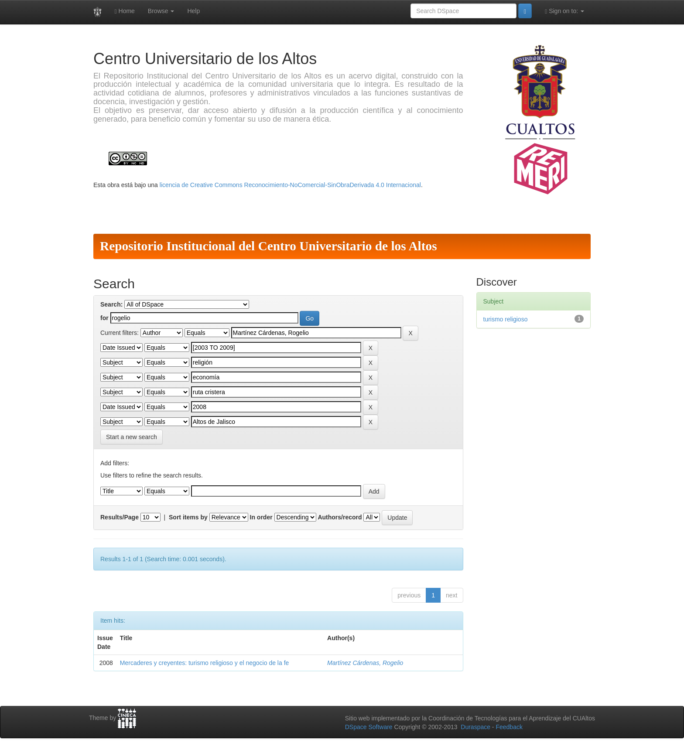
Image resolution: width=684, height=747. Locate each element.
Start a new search (131, 436)
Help (193, 10)
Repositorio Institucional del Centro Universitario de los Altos (268, 246)
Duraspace (475, 726)
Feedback (509, 726)
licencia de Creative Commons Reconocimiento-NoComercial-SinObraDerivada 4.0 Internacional (290, 184)
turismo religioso (505, 319)
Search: (111, 304)
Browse (161, 10)
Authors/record (340, 517)
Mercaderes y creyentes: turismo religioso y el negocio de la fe (204, 662)
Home (125, 11)
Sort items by (188, 517)
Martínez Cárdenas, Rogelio (365, 662)
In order (261, 517)
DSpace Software (369, 726)
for (104, 317)
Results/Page (119, 517)
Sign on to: (564, 11)
